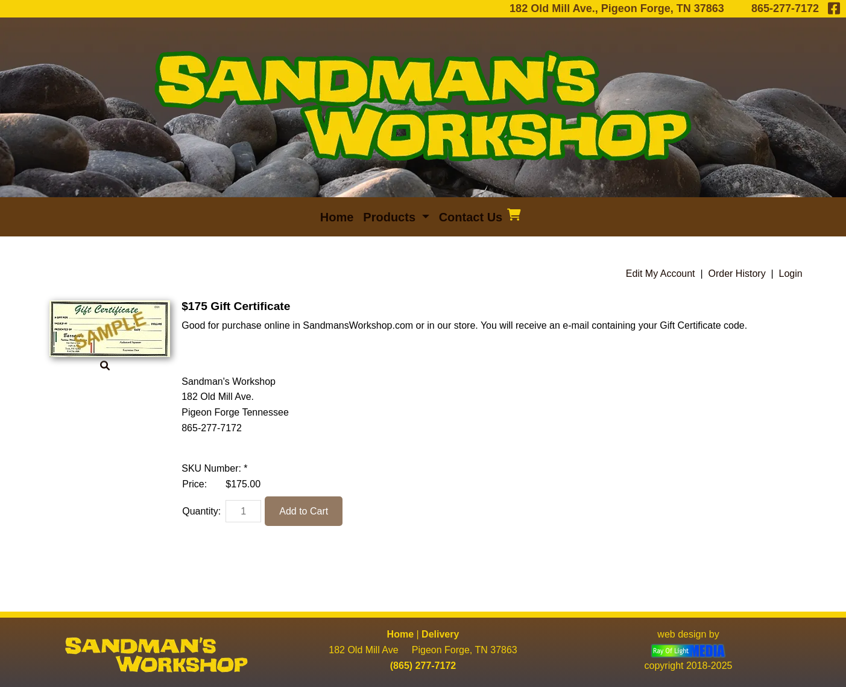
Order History (737, 273)
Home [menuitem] (337, 217)
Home (400, 634)
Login (791, 273)
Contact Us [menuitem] (471, 217)
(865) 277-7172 (423, 665)
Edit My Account (660, 273)
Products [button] (390, 217)
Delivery (440, 634)
